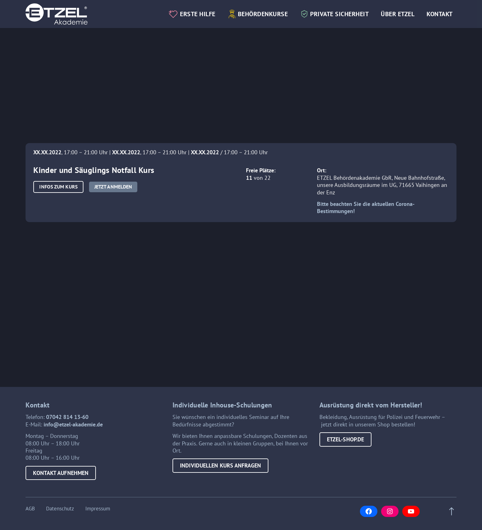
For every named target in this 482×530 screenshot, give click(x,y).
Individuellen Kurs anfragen (220, 465)
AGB (30, 509)
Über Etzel (397, 14)
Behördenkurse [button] (263, 14)
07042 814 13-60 (67, 417)
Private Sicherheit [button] (339, 14)
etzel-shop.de (345, 439)
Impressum (97, 509)
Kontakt (440, 14)
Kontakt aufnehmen (60, 473)
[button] (58, 187)
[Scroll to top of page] (449, 511)
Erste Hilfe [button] (197, 14)
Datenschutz (60, 509)
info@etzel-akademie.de (73, 424)
